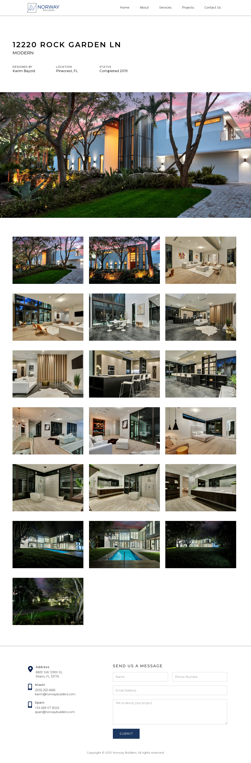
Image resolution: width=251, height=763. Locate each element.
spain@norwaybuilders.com (55, 712)
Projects (188, 7)
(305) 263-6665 (45, 690)
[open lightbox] (48, 260)
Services (165, 7)
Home (124, 7)
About (144, 7)
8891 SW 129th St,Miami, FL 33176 (49, 674)
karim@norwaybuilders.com (55, 694)
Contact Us (212, 7)
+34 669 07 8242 (47, 708)
